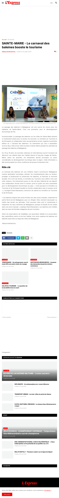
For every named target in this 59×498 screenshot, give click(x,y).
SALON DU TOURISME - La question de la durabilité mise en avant (14, 286)
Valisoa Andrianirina (8, 51)
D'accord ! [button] (7, 494)
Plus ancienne (51, 317)
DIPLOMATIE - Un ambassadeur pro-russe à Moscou (32, 384)
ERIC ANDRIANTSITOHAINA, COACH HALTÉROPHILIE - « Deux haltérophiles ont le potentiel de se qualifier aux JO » (35, 442)
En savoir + (47, 490)
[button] (2, 3)
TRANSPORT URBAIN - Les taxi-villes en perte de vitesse (33, 394)
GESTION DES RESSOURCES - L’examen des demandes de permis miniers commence (43, 264)
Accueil (4, 39)
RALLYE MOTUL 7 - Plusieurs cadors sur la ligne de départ (33, 452)
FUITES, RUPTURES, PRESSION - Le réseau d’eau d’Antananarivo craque (35, 405)
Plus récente (7, 317)
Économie (11, 39)
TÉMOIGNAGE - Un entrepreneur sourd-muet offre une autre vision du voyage (15, 263)
